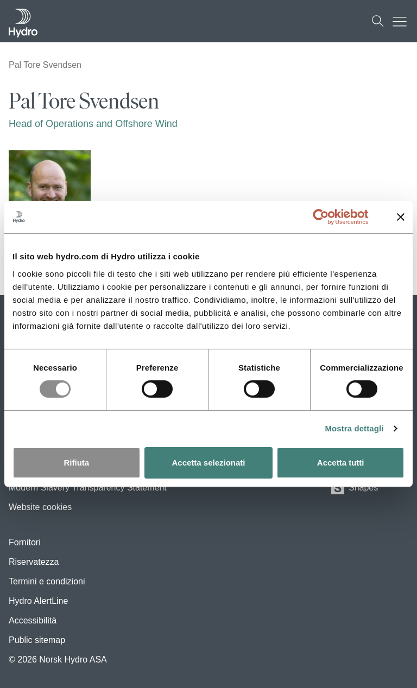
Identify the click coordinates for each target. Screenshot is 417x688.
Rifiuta (76, 462)
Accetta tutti (340, 462)
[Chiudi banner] (401, 217)
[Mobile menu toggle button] (402, 21)
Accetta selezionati (208, 462)
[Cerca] (378, 21)
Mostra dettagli (354, 428)
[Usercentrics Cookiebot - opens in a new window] (329, 217)
